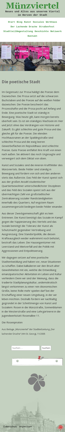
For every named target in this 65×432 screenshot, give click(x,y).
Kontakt (32, 36)
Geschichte (42, 31)
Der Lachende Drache (24, 26)
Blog (19, 22)
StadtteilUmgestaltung (18, 31)
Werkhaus (51, 22)
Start (11, 22)
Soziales (38, 22)
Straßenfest (46, 26)
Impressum (25, 426)
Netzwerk (56, 31)
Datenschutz (10, 426)
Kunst (27, 22)
